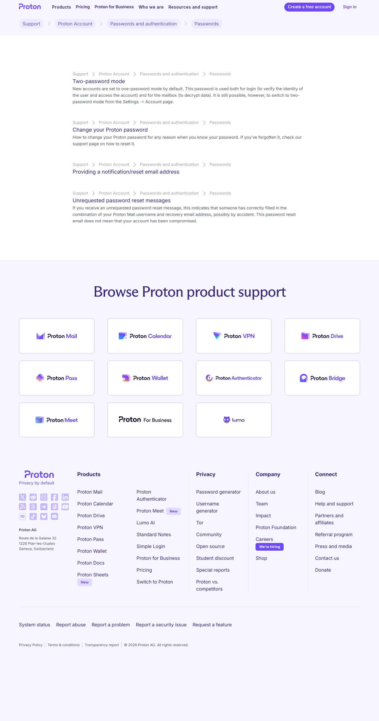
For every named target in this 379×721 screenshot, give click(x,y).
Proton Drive (91, 515)
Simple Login (150, 546)
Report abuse (71, 625)
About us (265, 492)
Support (31, 24)
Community (209, 534)
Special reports (213, 570)
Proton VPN (90, 527)
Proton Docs (91, 563)
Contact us (327, 558)
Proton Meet (150, 511)
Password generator (218, 492)
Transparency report (102, 645)
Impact (263, 515)
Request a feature (212, 625)
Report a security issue (161, 625)
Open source (210, 546)
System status (34, 625)
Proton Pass (90, 539)
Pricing (83, 6)
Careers (264, 539)
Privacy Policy (30, 645)
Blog (320, 492)
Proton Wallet (92, 551)
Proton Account (75, 24)
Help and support (334, 504)
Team (262, 504)
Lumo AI (145, 523)
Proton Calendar (95, 504)
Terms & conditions (63, 645)
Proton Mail (89, 492)
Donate (323, 570)
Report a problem (111, 625)
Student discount (215, 558)
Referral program (333, 534)
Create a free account (309, 6)
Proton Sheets (92, 575)
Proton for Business (114, 6)
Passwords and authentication (143, 24)
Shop (261, 558)
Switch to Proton (154, 582)
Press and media (333, 546)
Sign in (349, 6)
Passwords (207, 24)
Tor (199, 523)
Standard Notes (153, 534)
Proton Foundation (276, 527)
